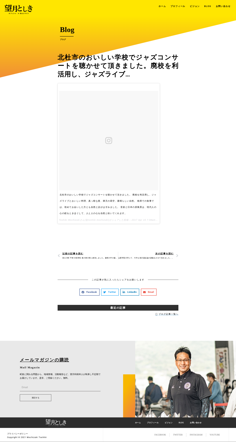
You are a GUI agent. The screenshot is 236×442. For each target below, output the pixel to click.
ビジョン (195, 6)
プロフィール (177, 6)
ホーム (162, 6)
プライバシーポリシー (17, 434)
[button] (89, 292)
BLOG (207, 6)
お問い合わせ (223, 6)
